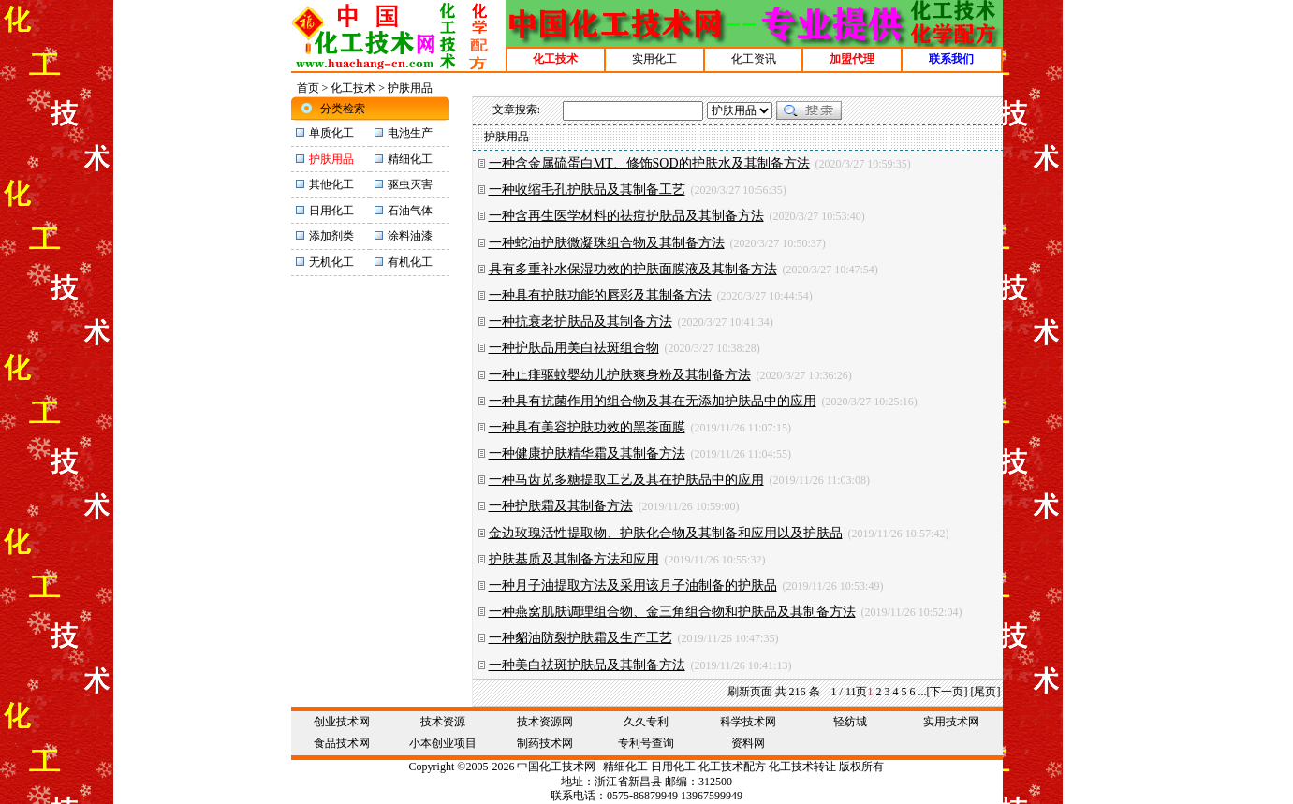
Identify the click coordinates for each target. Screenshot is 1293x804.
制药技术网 (545, 743)
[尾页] (986, 691)
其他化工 (331, 184)
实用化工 (654, 59)
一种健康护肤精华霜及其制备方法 (587, 453)
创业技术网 (342, 721)
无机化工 (331, 262)
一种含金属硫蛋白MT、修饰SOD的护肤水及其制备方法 (649, 163)
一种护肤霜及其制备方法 (561, 506)
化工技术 (353, 88)
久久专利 (646, 721)
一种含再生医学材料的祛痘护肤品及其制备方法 (626, 216)
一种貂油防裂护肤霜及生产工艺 (580, 638)
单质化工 (331, 132)
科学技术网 (748, 721)
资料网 (748, 743)
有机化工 (410, 262)
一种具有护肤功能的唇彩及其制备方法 (600, 295)
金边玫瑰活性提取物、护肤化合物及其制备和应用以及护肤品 (666, 533)
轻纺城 (850, 721)
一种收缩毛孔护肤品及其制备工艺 (587, 190)
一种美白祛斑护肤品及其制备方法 (587, 665)
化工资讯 (753, 59)
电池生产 (410, 132)
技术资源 (442, 721)
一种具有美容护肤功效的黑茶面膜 (587, 427)
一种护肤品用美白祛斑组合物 (574, 348)
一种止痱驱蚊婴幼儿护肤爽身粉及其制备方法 (620, 375)
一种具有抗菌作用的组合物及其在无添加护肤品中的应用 (652, 401)
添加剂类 (331, 235)
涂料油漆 (410, 235)
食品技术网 (342, 743)
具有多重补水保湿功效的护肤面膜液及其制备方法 (633, 269)
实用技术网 (951, 721)
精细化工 (410, 159)
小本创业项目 (443, 743)
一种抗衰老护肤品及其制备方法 (580, 321)
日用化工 (331, 210)
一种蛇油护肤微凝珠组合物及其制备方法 (607, 243)
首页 (308, 88)
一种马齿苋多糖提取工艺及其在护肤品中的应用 (626, 480)
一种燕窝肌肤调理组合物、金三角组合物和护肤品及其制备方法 (672, 612)
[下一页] (947, 691)
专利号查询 (646, 743)
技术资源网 (545, 721)
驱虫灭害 (410, 184)
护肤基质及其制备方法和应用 (574, 559)
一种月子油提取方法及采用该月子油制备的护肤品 (633, 585)
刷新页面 (749, 691)
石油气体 (410, 210)
